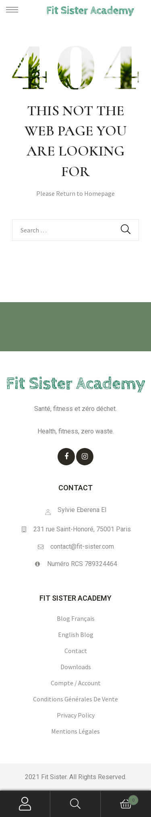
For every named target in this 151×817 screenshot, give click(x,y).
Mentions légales (75, 731)
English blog (75, 634)
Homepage (99, 193)
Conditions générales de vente (75, 699)
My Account (25, 804)
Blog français (76, 618)
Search (75, 804)
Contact (75, 651)
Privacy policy (76, 715)
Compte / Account (76, 683)
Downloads (75, 667)
